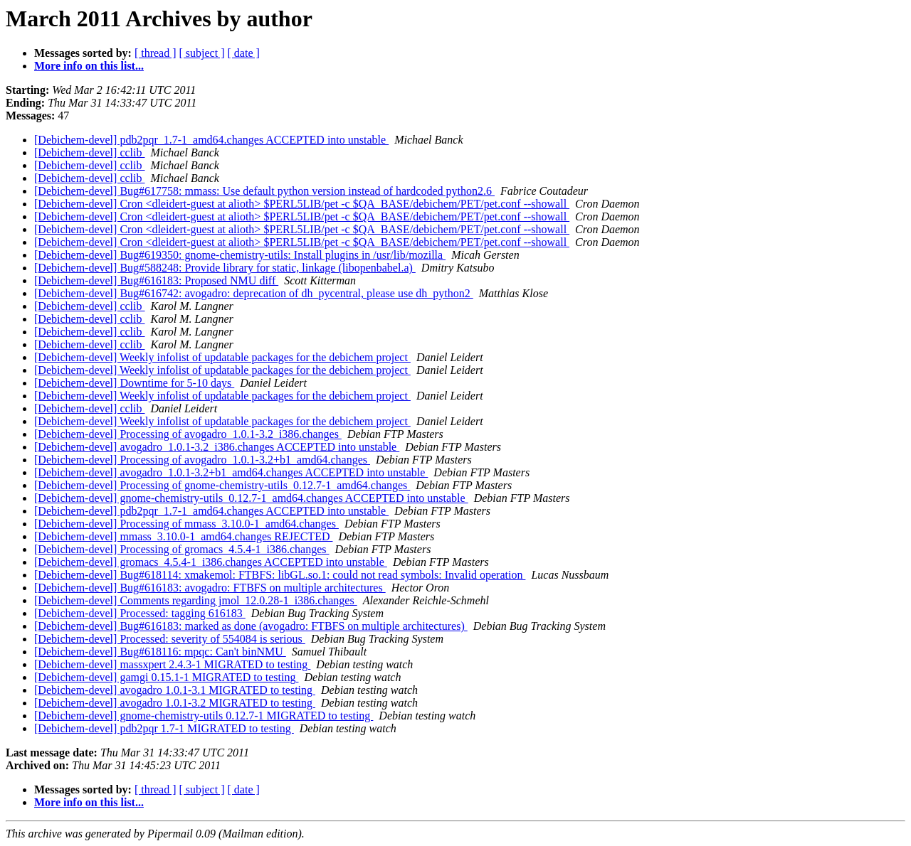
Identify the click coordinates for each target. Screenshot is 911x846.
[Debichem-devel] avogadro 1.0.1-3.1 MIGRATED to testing (174, 690)
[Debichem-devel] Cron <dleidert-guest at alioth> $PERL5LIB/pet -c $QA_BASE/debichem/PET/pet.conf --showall (301, 204)
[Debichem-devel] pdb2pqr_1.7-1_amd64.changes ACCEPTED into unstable (211, 140)
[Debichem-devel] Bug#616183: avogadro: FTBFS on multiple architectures (210, 588)
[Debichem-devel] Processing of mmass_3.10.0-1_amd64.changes (186, 524)
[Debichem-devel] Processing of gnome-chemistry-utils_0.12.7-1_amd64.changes (222, 485)
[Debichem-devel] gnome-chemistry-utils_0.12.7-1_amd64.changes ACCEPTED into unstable (251, 498)
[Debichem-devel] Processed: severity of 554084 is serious (169, 639)
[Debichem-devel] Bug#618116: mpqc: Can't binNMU (160, 652)
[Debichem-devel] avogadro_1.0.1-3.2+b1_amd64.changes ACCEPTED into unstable (231, 472)
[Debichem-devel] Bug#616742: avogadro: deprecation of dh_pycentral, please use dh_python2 (253, 293)
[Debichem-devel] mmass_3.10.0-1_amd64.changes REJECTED (183, 536)
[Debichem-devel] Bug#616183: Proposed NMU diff (156, 280)
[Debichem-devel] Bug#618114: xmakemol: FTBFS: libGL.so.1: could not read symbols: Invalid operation (279, 575)
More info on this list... (89, 66)
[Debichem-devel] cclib (89, 152)
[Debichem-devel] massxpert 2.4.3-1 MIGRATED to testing (172, 664)
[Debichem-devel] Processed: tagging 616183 (140, 613)
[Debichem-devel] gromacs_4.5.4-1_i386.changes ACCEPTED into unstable (210, 562)
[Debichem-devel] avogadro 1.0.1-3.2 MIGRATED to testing (174, 703)
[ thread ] (156, 53)
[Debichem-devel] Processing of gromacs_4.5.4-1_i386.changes (182, 549)
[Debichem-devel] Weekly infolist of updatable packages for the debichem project (222, 357)
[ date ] (244, 53)
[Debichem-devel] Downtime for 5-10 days (134, 383)
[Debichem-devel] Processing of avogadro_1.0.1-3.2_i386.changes (188, 434)
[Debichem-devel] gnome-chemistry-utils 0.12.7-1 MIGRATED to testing (203, 716)
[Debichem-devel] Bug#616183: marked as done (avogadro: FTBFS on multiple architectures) (251, 626)
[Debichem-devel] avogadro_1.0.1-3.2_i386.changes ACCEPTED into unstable (216, 447)
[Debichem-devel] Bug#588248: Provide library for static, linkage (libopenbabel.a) (225, 268)
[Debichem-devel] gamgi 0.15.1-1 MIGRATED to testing (166, 677)
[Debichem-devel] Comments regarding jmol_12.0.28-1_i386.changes (195, 600)
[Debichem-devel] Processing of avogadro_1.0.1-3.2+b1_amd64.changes (202, 460)
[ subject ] (202, 53)
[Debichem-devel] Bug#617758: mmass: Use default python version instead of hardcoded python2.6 (264, 191)
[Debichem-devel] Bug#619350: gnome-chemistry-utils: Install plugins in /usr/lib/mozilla (240, 255)
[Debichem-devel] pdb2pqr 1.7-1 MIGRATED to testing (164, 728)
